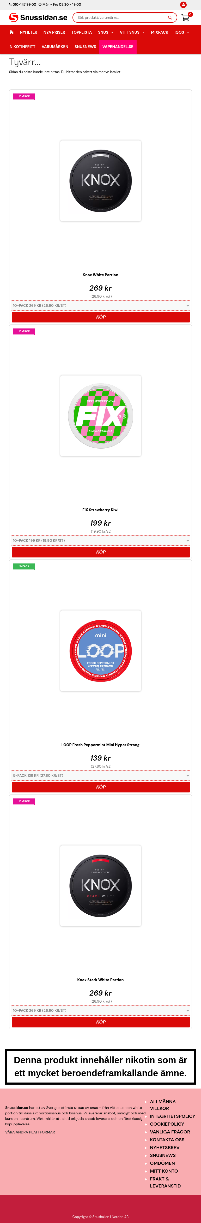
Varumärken (55, 46)
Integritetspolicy (172, 1116)
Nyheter (28, 32)
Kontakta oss (167, 1140)
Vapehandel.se (117, 46)
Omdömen (162, 1163)
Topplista (81, 32)
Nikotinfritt (22, 46)
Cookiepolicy (167, 1124)
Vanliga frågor (170, 1132)
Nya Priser (54, 32)
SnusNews (85, 46)
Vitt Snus (132, 32)
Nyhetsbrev (165, 1147)
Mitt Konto (164, 1171)
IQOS (181, 32)
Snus (106, 32)
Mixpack (159, 32)
